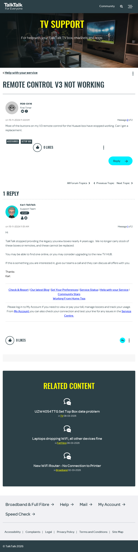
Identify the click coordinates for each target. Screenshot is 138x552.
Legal (48, 532)
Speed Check (17, 514)
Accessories (12, 141)
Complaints (33, 532)
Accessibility (13, 532)
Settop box (26, 141)
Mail (84, 504)
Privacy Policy (65, 532)
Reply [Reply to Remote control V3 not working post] (116, 161)
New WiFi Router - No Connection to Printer (67, 465)
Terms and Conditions (93, 532)
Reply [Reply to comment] (122, 340)
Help (64, 504)
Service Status (89, 289)
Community (107, 6)
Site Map (117, 532)
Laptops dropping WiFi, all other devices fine (67, 438)
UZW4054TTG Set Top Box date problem (67, 411)
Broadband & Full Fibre (27, 504)
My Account (22, 311)
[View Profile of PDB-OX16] (26, 104)
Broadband (62, 470)
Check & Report (19, 289)
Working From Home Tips (69, 298)
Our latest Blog (39, 289)
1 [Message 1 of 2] (127, 226)
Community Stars (69, 294)
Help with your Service (114, 289)
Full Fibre (62, 442)
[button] (121, 6)
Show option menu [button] (132, 73)
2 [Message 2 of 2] (127, 120)
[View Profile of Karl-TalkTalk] (28, 205)
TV (61, 415)
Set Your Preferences (64, 289)
